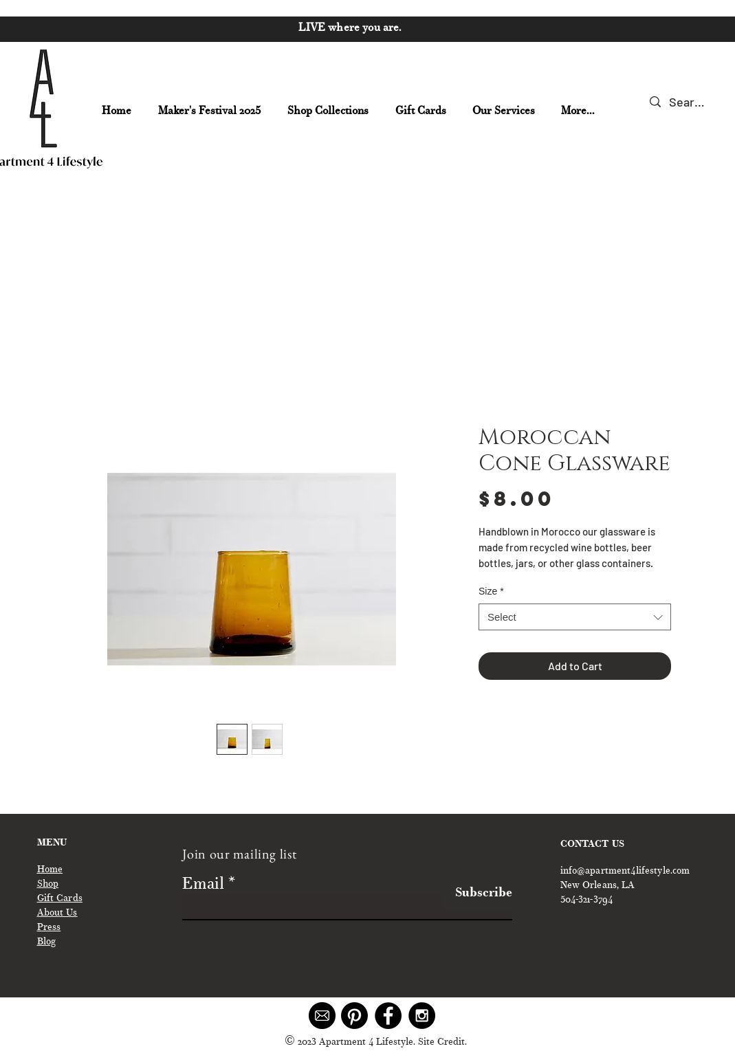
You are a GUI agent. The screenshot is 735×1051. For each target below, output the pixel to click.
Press (49, 928)
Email (203, 885)
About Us (57, 913)
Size (491, 591)
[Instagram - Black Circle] (421, 1015)
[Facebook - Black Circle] (388, 1015)
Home (50, 870)
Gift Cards (60, 899)
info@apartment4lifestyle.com (625, 871)
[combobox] (575, 617)
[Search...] (687, 102)
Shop (48, 884)
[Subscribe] (477, 894)
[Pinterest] (354, 1015)
